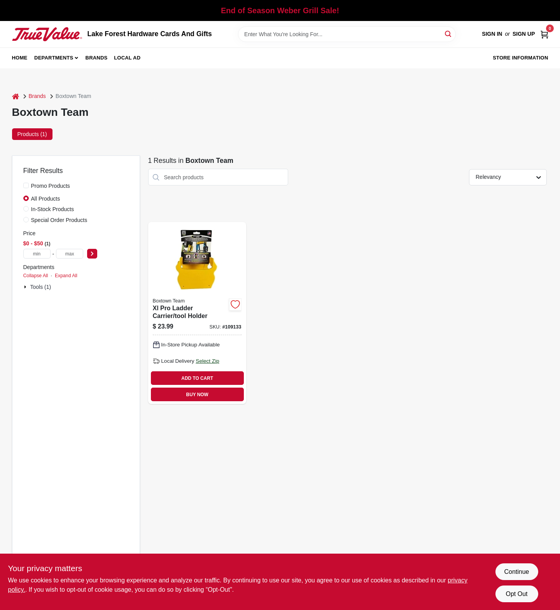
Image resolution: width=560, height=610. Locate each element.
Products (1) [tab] (32, 134)
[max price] (69, 254)
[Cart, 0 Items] (544, 34)
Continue (516, 571)
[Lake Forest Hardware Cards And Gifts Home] (47, 34)
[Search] (448, 33)
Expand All (66, 275)
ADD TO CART (197, 378)
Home (20, 58)
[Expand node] (26, 286)
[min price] (37, 254)
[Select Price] (92, 254)
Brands (97, 58)
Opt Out (516, 594)
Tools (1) (40, 287)
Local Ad (127, 58)
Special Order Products (59, 220)
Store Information (520, 58)
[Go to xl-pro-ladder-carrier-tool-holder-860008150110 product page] (197, 313)
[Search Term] (347, 34)
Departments (53, 58)
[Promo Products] (26, 185)
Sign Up (524, 34)
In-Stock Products (52, 209)
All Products (45, 199)
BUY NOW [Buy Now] (197, 394)
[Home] (15, 96)
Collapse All (35, 275)
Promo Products (50, 186)
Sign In (492, 34)
